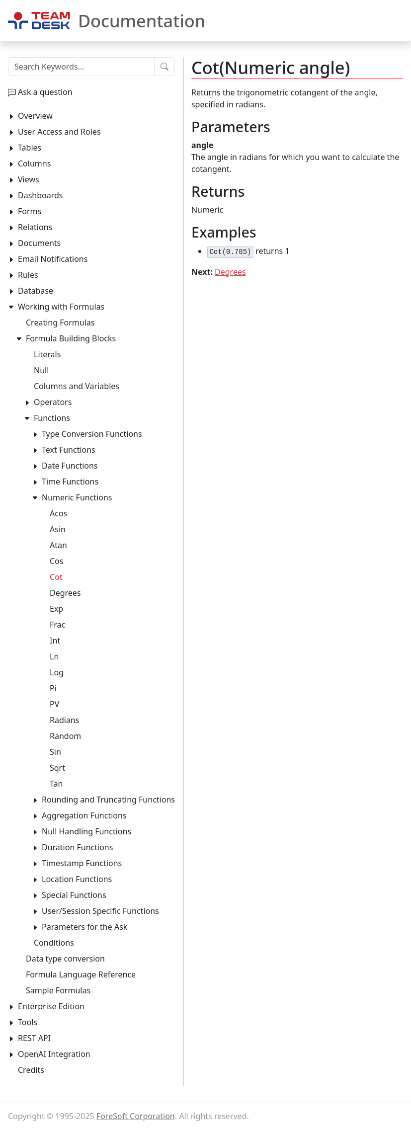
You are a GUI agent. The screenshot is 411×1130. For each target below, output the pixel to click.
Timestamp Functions (82, 863)
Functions (52, 417)
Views (28, 179)
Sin (55, 751)
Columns (34, 163)
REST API (34, 1038)
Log (57, 672)
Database (35, 290)
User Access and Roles (59, 131)
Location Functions (77, 879)
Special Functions (74, 894)
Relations (35, 227)
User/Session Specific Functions (100, 910)
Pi (53, 688)
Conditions (54, 942)
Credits (31, 1069)
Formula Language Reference (81, 974)
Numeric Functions (77, 497)
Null (41, 370)
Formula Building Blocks (71, 338)
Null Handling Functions (86, 831)
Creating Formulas (60, 322)
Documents (39, 243)
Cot (56, 576)
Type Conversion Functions (92, 433)
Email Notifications (52, 258)
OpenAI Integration (54, 1054)
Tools (27, 1022)
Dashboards (40, 195)
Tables (29, 147)
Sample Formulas (58, 990)
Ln (54, 656)
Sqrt (57, 767)
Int (55, 640)
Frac (57, 624)
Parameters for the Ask (84, 926)
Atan (58, 545)
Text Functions (68, 449)
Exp (56, 608)
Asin (58, 529)
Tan (56, 783)
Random (65, 735)
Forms (29, 211)
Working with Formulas (61, 306)
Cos (56, 561)
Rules (28, 274)
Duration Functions (77, 847)
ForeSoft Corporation (135, 1116)
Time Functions (70, 481)
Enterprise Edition (51, 1006)
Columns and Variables (76, 386)
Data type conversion (65, 958)
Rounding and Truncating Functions (108, 799)
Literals (47, 354)
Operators (53, 402)
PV (54, 704)
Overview (35, 115)
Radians (64, 720)
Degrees (230, 271)
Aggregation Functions (84, 815)
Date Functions (70, 465)
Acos (58, 513)
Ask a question (45, 91)
